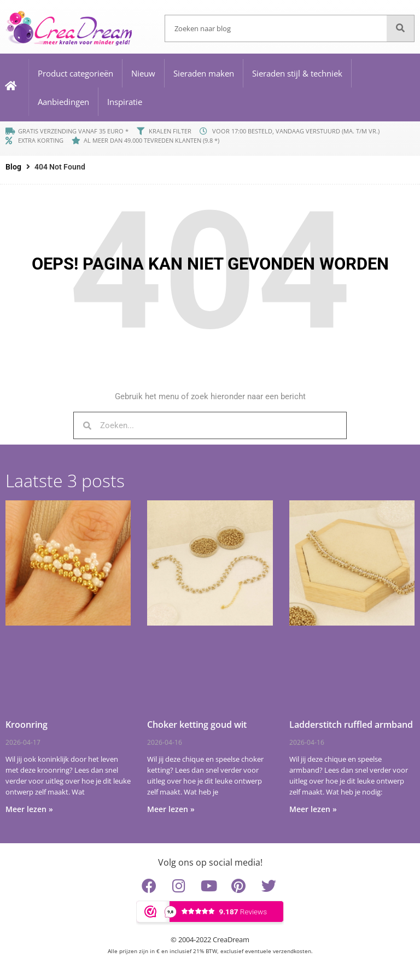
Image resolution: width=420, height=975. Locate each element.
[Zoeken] (400, 28)
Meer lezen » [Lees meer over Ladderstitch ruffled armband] (313, 809)
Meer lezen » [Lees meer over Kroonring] (29, 809)
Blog (13, 166)
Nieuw (143, 73)
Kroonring (26, 725)
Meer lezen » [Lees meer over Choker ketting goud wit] (171, 809)
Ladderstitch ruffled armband (351, 725)
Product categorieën (75, 73)
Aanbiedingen (63, 101)
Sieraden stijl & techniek (297, 73)
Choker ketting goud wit (197, 725)
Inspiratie (124, 101)
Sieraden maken (203, 73)
